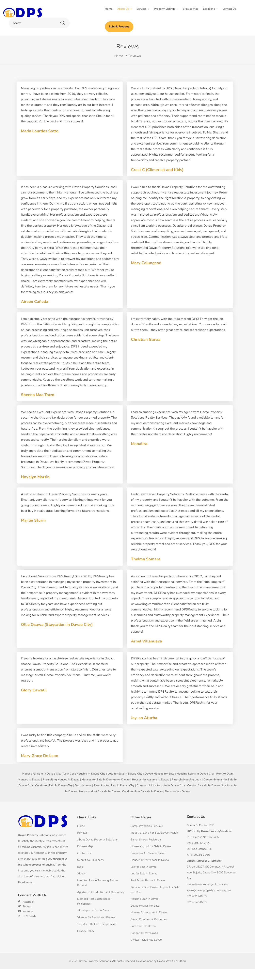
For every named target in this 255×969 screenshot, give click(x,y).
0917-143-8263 (197, 902)
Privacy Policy (85, 931)
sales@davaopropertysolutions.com (209, 890)
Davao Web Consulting (171, 961)
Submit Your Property (90, 860)
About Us (124, 9)
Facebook (26, 902)
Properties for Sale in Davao (148, 853)
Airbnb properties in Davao (93, 910)
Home (108, 9)
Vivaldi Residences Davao (146, 940)
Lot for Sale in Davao (144, 867)
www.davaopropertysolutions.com (208, 884)
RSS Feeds (27, 916)
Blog (80, 867)
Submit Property (119, 26)
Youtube (25, 911)
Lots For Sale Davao (143, 926)
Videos (81, 873)
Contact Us (229, 9)
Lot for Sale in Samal (144, 873)
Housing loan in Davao (145, 899)
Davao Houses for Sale (145, 906)
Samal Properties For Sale (147, 826)
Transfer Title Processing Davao (96, 924)
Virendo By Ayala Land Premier (96, 917)
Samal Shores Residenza (146, 839)
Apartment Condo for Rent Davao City (100, 892)
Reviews (82, 833)
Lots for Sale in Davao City (125, 774)
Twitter (24, 906)
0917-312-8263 (197, 896)
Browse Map (190, 9)
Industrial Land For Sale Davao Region (154, 833)
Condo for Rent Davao (144, 933)
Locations (210, 9)
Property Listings (166, 9)
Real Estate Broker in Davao (148, 880)
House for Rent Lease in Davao (150, 860)
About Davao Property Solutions (97, 839)
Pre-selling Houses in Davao (61, 779)
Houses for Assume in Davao (149, 912)
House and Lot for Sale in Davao (151, 846)
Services (142, 9)
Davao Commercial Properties (149, 919)
